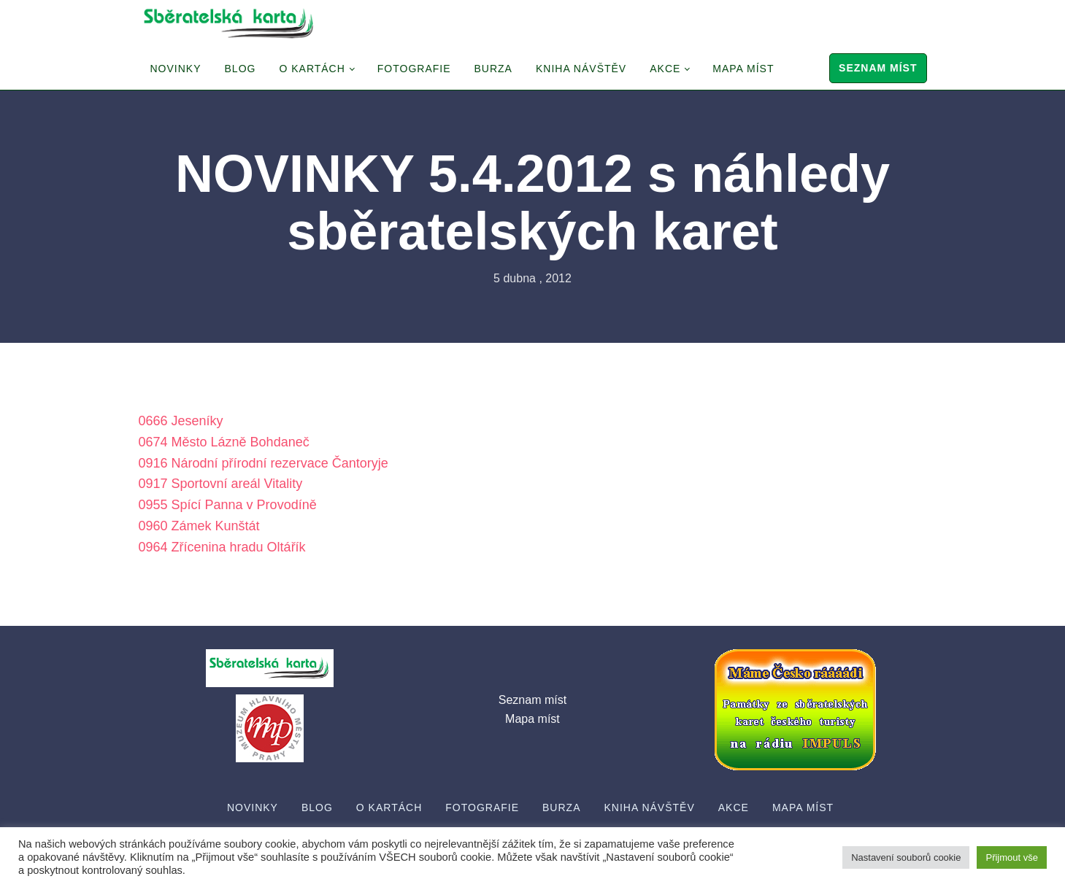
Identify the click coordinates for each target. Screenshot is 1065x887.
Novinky (175, 68)
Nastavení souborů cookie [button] (906, 857)
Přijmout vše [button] (1011, 857)
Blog (240, 68)
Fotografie (414, 68)
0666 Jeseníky (181, 421)
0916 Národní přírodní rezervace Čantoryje (263, 463)
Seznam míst (878, 68)
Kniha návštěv (581, 68)
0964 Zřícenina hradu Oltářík (222, 547)
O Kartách (312, 68)
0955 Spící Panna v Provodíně (228, 504)
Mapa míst (743, 68)
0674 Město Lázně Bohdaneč (224, 442)
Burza (493, 68)
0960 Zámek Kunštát (199, 526)
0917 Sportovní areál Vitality (221, 483)
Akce (665, 68)
